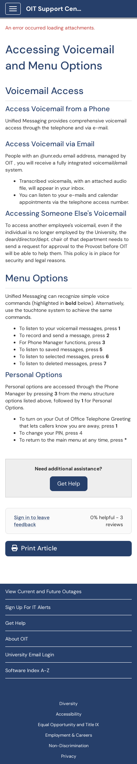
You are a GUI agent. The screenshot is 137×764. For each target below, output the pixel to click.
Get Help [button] (68, 483)
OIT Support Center (56, 9)
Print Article (34, 548)
